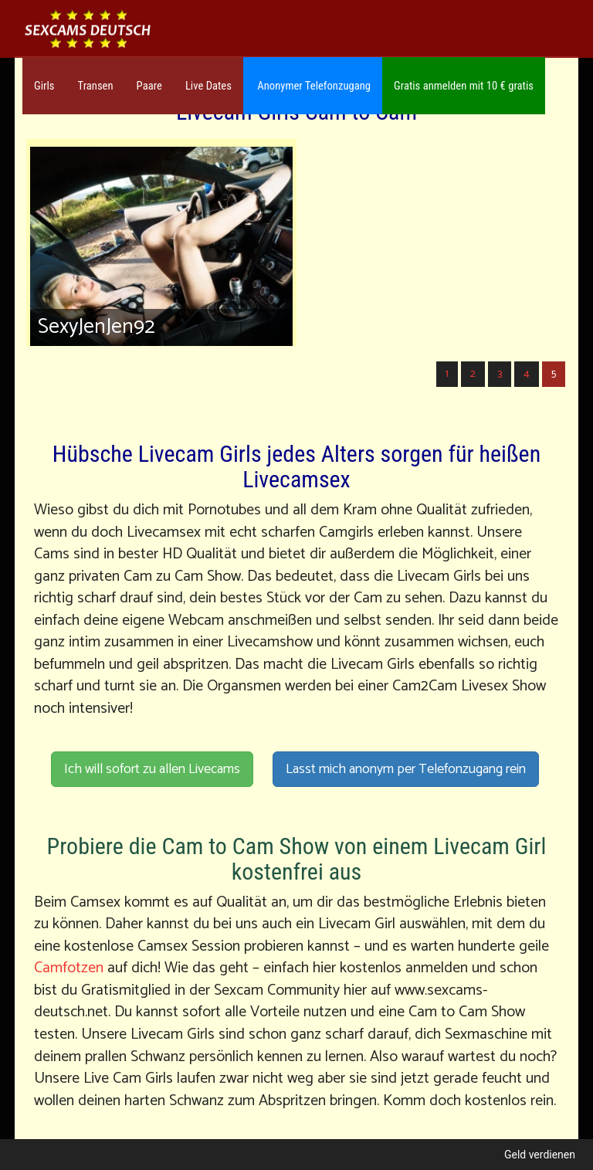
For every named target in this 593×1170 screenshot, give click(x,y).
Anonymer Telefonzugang (313, 86)
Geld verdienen (539, 1154)
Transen (96, 86)
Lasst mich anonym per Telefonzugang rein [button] (406, 769)
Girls (44, 86)
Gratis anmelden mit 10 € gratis (464, 86)
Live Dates (208, 86)
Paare (149, 86)
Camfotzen (68, 968)
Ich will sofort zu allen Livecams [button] (152, 769)
